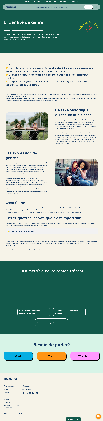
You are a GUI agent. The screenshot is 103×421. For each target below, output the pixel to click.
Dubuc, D (32, 250)
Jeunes (27, 1)
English (96, 2)
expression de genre (20, 178)
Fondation (63, 1)
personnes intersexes (68, 128)
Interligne (39, 250)
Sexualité (7, 30)
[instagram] (27, 393)
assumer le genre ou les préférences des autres (23, 191)
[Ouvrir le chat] (98, 416)
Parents (37, 1)
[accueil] (13, 379)
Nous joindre (26, 389)
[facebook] (23, 393)
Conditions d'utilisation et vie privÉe (11, 406)
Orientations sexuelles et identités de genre (27, 30)
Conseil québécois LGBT (20, 250)
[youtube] (30, 393)
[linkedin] (37, 393)
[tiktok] (33, 393)
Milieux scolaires (50, 1)
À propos (75, 1)
